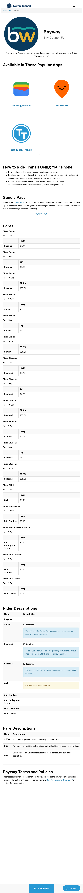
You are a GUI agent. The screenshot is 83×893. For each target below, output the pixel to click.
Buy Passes (41, 888)
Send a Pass (20, 202)
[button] (74, 6)
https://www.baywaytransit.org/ (59, 780)
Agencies (7, 10)
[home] (18, 6)
